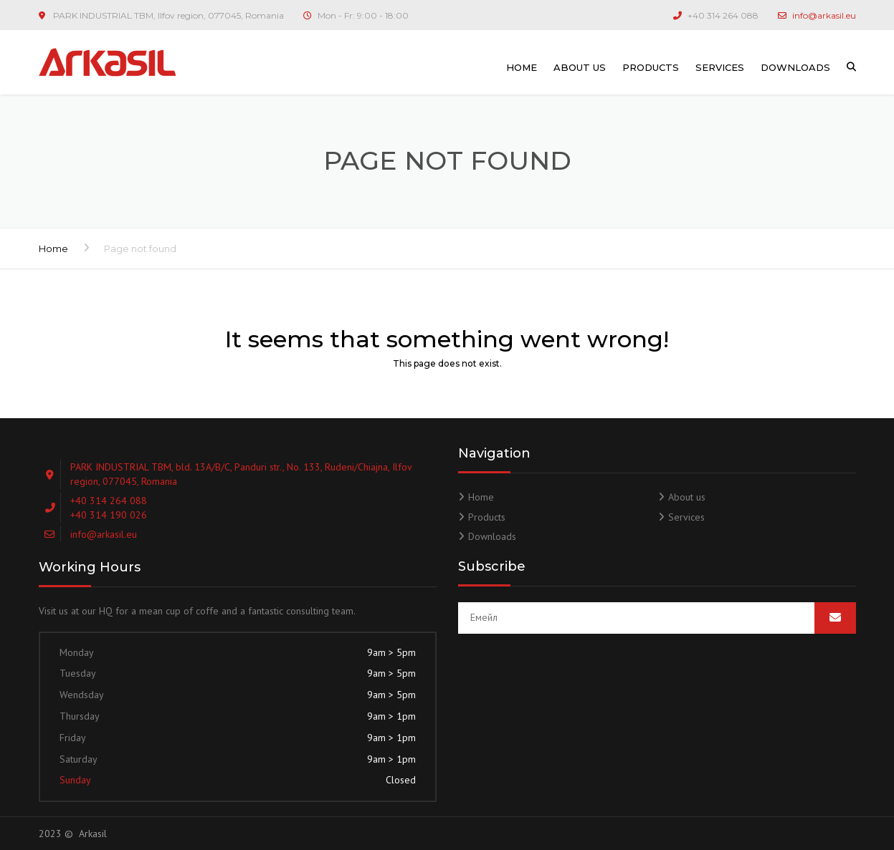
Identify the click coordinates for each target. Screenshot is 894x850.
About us (579, 67)
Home (521, 67)
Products (650, 67)
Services (719, 67)
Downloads (795, 67)
